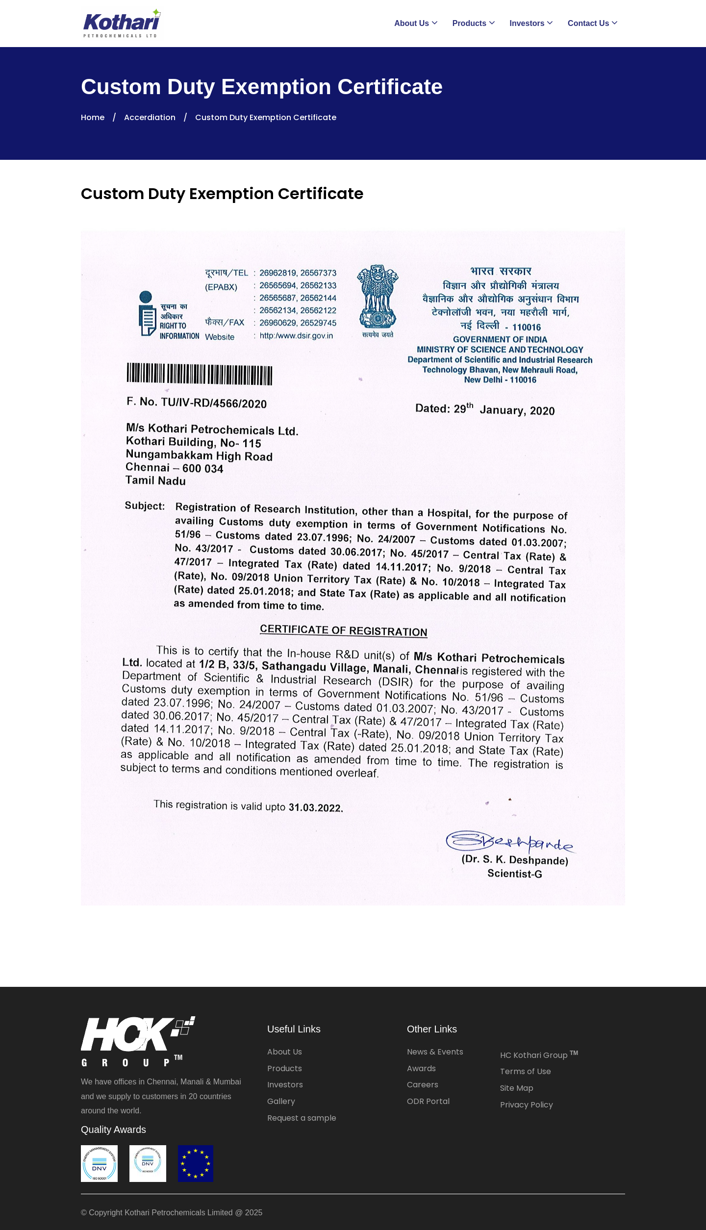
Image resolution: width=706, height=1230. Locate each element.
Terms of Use (525, 1071)
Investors (285, 1084)
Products (284, 1068)
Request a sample (301, 1118)
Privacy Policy (526, 1104)
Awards (421, 1068)
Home (92, 117)
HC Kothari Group (539, 1055)
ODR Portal (428, 1101)
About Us (284, 1051)
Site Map (516, 1088)
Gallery (281, 1101)
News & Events (435, 1051)
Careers (422, 1084)
